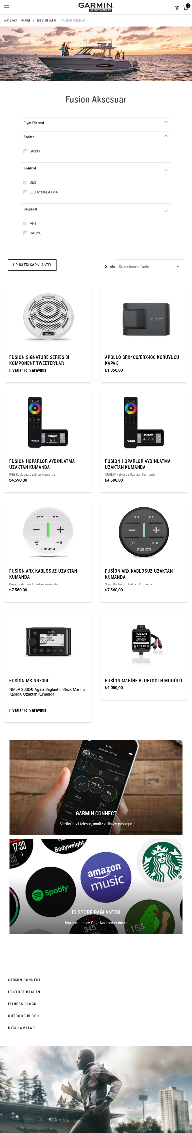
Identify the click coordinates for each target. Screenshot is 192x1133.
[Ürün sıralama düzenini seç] (150, 266)
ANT (33, 223)
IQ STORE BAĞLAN (24, 992)
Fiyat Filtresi (34, 123)
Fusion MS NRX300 (29, 681)
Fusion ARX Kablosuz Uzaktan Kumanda (43, 574)
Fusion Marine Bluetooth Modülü (143, 681)
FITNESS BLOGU (22, 1004)
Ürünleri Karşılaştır (32, 265)
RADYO (36, 233)
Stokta (29, 137)
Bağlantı (30, 209)
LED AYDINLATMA (44, 192)
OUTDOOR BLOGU (23, 1016)
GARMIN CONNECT (24, 980)
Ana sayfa (10, 20)
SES (33, 182)
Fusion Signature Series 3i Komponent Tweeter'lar (39, 360)
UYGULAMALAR (21, 1028)
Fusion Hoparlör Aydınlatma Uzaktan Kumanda (42, 464)
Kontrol (30, 168)
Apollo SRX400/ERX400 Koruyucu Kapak (142, 360)
